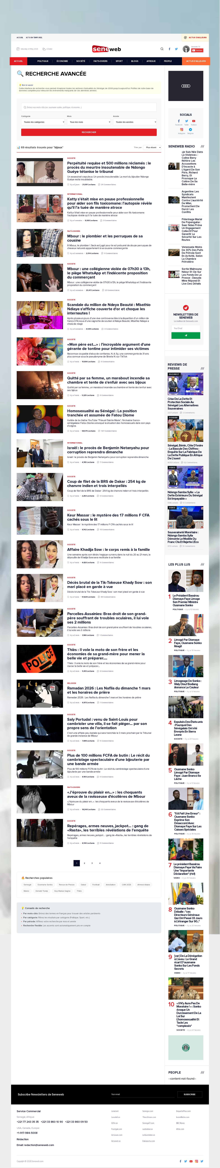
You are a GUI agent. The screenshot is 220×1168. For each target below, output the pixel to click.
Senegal (27, 885)
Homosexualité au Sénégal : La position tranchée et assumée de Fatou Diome (102, 413)
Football (95, 885)
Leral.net (115, 1111)
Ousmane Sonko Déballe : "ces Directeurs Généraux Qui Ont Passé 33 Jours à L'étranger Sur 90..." (188, 915)
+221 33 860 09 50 (76, 1122)
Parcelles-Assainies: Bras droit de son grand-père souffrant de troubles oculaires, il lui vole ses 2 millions (108, 618)
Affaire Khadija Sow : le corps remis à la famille (108, 550)
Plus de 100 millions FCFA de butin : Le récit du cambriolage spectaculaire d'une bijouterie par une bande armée (108, 759)
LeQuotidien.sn (148, 1135)
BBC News (180, 1123)
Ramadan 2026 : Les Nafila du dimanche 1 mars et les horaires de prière (109, 690)
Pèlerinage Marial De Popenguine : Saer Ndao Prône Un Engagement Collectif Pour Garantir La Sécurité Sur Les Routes (192, 229)
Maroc (26, 891)
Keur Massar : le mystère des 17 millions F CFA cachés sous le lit (108, 517)
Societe (71, 158)
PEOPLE (168, 61)
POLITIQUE (42, 61)
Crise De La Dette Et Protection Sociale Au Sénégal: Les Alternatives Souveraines (183, 403)
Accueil (20, 37)
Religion (71, 683)
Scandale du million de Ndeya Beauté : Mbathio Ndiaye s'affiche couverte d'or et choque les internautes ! (109, 309)
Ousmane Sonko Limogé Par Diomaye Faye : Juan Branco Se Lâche (187, 774)
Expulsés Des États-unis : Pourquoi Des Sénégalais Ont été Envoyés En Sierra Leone (188, 728)
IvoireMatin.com (182, 1117)
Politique (178, 609)
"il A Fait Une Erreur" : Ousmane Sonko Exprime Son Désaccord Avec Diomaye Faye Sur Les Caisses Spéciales (187, 821)
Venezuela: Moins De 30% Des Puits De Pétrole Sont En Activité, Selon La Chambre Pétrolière (192, 254)
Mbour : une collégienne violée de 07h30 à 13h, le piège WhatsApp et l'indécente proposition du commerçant (108, 273)
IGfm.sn (114, 1123)
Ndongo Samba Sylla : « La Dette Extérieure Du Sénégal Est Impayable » (185, 495)
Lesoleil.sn (115, 1117)
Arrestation (110, 885)
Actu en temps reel (34, 37)
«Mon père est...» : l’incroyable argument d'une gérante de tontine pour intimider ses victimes (108, 346)
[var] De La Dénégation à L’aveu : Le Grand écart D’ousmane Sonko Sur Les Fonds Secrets (188, 962)
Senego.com (147, 1111)
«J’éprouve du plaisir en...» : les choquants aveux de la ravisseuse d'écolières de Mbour (106, 794)
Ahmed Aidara (144, 885)
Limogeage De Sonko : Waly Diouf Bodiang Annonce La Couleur (187, 684)
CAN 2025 (126, 885)
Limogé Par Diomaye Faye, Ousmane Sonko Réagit (188, 643)
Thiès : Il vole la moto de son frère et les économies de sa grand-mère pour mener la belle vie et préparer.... (106, 654)
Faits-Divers (73, 231)
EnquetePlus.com (183, 1111)
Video (177, 878)
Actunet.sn (116, 1141)
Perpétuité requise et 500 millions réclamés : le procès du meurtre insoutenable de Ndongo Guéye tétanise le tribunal (109, 167)
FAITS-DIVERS (100, 61)
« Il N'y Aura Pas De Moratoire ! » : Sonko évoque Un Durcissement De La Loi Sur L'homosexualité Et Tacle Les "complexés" (189, 1015)
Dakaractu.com (148, 1141)
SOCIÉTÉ (80, 61)
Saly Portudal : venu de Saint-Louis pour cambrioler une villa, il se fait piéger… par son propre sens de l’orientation (107, 723)
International (74, 194)
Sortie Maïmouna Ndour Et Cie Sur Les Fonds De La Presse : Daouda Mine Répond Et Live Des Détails (192, 276)
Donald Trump (42, 891)
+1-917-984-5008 (27, 1133)
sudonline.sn (147, 1129)
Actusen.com (116, 1135)
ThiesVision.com (149, 1117)
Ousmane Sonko (45, 885)
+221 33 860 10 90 (52, 1122)
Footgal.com (116, 1129)
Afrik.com (180, 1129)
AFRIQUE (151, 61)
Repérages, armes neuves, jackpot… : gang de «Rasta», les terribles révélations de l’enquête (108, 828)
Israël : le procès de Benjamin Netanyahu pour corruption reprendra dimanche (108, 450)
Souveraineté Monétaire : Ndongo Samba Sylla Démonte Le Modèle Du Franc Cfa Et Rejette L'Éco (183, 537)
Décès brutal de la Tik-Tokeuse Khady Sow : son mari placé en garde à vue (109, 585)
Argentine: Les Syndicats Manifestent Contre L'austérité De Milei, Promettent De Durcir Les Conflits (192, 202)
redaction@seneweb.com (39, 1145)
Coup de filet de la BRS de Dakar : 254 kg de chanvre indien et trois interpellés (106, 484)
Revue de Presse (67, 885)
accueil (19, 61)
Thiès (79, 891)
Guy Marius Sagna (62, 891)
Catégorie (25, 116)
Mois (69, 116)
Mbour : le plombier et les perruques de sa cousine (105, 238)
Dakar (83, 885)
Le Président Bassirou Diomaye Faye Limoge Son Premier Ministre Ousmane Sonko (186, 600)
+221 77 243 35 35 (28, 1122)
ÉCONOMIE (62, 61)
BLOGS (134, 61)
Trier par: (138, 147)
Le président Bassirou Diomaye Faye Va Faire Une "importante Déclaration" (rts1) (188, 869)
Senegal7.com (148, 1123)
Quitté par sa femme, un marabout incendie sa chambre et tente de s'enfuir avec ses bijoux (108, 380)
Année (116, 116)
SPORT (119, 61)
